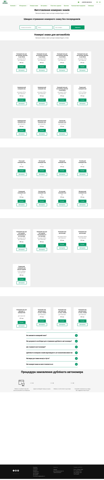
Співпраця (91, 5)
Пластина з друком (56, 5)
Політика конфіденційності (39, 476)
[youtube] (18, 470)
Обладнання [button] (22, 5)
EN (97, 2)
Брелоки (66, 5)
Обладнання (36, 471)
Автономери (36, 473)
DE (100, 2)
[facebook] (13, 470)
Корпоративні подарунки (78, 5)
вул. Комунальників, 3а (58, 471)
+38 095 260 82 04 (87, 2)
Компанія (35, 467)
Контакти (35, 470)
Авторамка (35, 474)
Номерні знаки (34, 5)
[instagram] (16, 470)
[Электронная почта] (78, 2)
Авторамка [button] (44, 5)
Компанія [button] (13, 5)
